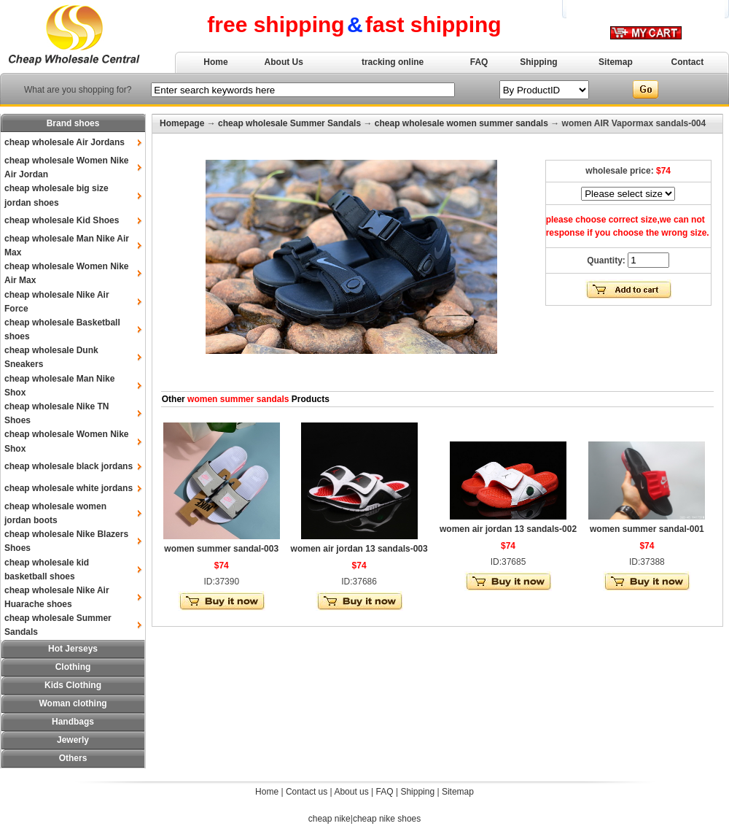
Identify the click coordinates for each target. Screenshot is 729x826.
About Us (284, 62)
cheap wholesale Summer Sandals (289, 123)
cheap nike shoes (387, 819)
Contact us (306, 792)
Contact (687, 62)
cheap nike (329, 819)
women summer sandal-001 (647, 529)
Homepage (182, 123)
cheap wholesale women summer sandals (461, 123)
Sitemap (616, 62)
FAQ (479, 62)
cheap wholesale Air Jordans (64, 142)
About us (351, 792)
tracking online (393, 62)
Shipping (538, 62)
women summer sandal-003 (221, 549)
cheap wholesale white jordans (68, 488)
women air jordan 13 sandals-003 (359, 549)
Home (215, 62)
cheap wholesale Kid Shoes (61, 220)
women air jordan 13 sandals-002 (508, 529)
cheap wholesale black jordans (68, 466)
